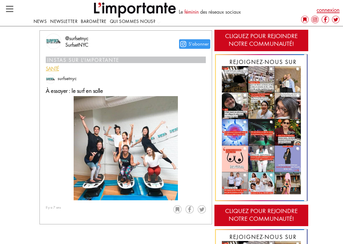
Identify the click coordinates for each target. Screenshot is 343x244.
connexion (328, 10)
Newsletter (64, 21)
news (40, 21)
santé (52, 69)
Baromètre (94, 21)
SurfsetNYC (76, 45)
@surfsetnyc (76, 39)
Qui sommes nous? (135, 21)
